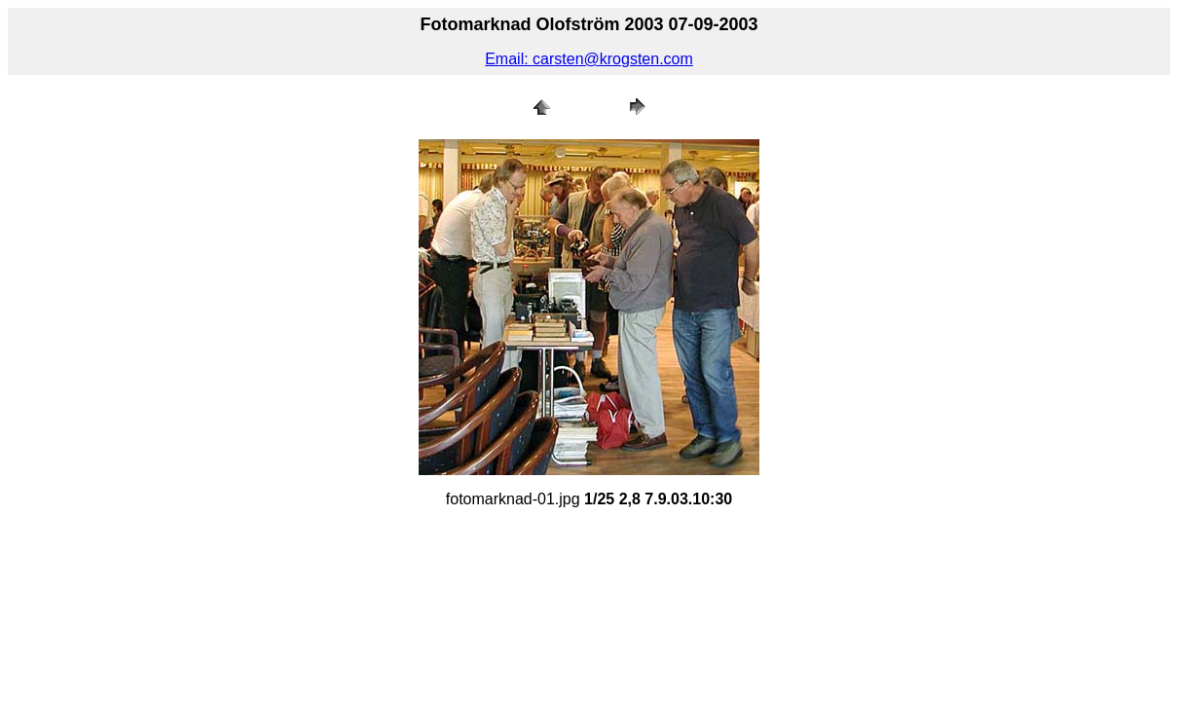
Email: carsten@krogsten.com (589, 59)
